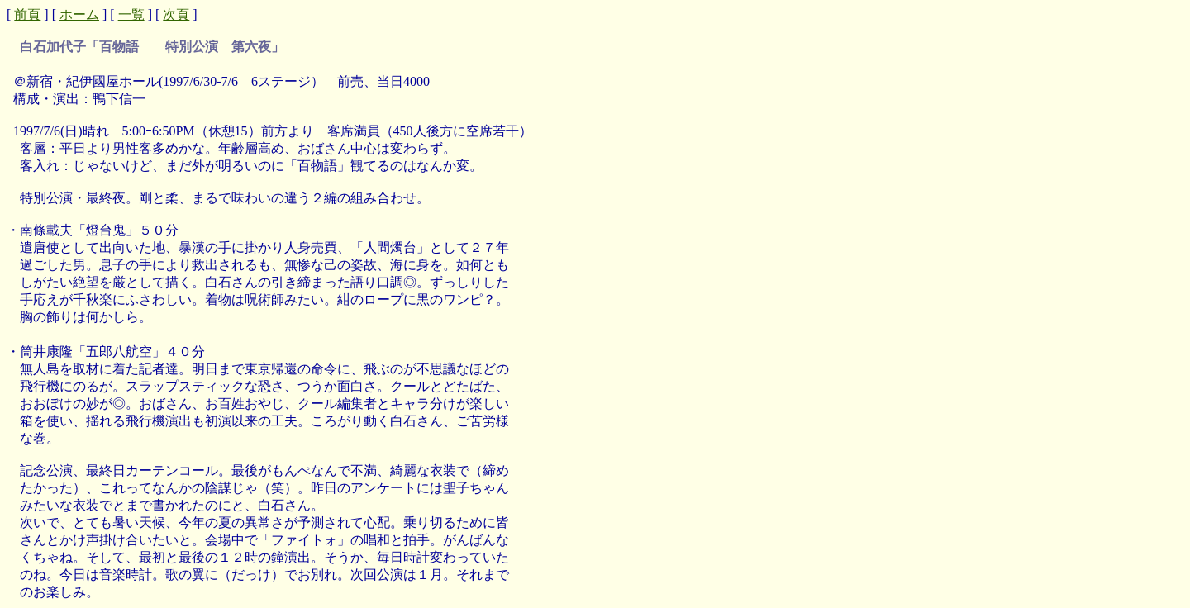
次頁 (176, 14)
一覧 (131, 14)
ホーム (79, 14)
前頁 (27, 14)
